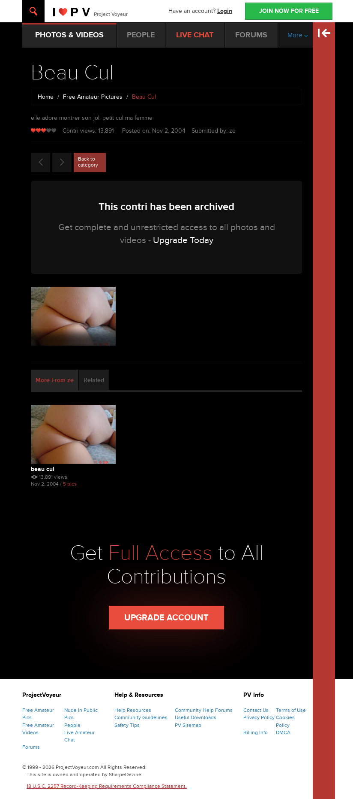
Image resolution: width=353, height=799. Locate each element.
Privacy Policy (259, 717)
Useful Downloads (195, 717)
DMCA (283, 732)
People (72, 725)
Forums (31, 747)
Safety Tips (127, 725)
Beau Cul (42, 469)
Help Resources (132, 710)
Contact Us (256, 710)
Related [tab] (94, 380)
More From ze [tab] (55, 380)
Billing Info (255, 732)
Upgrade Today (183, 240)
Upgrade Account (166, 618)
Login (224, 11)
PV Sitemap (188, 725)
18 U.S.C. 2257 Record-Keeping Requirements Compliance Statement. (107, 786)
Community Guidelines (141, 717)
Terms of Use (291, 710)
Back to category (88, 162)
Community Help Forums (204, 710)
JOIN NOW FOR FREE (289, 11)
